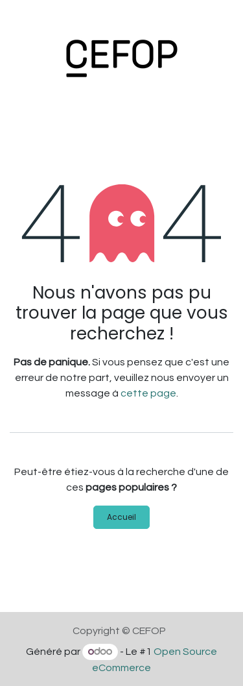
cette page (148, 393)
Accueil (121, 516)
